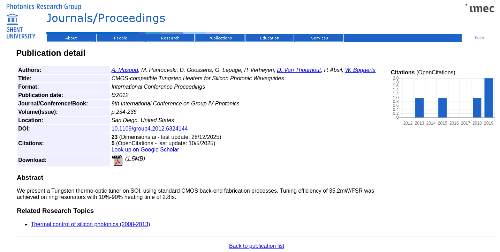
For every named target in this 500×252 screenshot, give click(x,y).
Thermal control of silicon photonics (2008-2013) (90, 224)
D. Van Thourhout (299, 70)
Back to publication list (256, 246)
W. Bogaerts (360, 70)
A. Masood (125, 70)
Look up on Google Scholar (145, 150)
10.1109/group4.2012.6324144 (150, 129)
